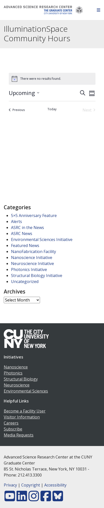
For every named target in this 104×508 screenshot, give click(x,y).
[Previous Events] (17, 110)
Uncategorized (24, 281)
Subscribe (13, 429)
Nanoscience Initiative (31, 257)
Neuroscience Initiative (32, 263)
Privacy (10, 485)
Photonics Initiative (29, 269)
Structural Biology (21, 379)
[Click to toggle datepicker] (24, 93)
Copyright (30, 485)
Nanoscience (16, 367)
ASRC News (21, 233)
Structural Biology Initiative (36, 275)
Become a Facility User (25, 411)
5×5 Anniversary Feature (34, 215)
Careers (11, 423)
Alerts (16, 221)
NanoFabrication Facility (33, 251)
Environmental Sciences (26, 391)
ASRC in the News (27, 227)
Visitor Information (22, 417)
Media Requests (19, 435)
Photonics (13, 373)
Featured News (25, 245)
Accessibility (55, 485)
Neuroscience (17, 385)
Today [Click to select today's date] (52, 109)
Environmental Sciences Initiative (41, 239)
